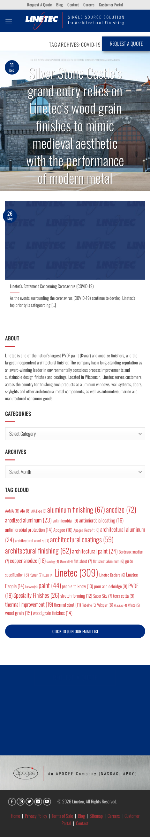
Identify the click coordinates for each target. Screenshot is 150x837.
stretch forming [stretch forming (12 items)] (76, 595)
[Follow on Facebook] (12, 802)
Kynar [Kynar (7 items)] (36, 575)
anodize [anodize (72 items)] (121, 509)
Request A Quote (39, 5)
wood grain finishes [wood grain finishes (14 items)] (52, 613)
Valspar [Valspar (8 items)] (105, 605)
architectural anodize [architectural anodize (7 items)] (32, 541)
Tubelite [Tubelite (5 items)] (89, 605)
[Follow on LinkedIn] (38, 802)
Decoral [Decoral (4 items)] (66, 561)
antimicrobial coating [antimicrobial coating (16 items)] (101, 520)
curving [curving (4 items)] (53, 561)
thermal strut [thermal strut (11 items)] (67, 604)
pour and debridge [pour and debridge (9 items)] (110, 586)
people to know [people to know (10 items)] (77, 586)
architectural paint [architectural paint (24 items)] (95, 551)
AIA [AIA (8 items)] (25, 510)
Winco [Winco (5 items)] (134, 605)
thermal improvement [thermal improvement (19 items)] (29, 604)
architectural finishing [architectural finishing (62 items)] (38, 550)
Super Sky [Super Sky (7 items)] (102, 596)
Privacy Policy (36, 815)
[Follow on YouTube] (47, 802)
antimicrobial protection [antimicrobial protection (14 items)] (28, 529)
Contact (73, 5)
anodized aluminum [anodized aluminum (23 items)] (28, 520)
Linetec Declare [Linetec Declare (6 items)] (112, 575)
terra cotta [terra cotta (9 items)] (123, 596)
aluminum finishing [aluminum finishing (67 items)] (76, 509)
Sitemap (96, 815)
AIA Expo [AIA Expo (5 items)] (38, 511)
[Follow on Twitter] (30, 802)
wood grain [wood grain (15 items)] (18, 613)
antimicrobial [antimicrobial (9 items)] (65, 520)
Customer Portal (111, 5)
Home (15, 815)
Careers (88, 5)
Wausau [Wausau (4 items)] (120, 605)
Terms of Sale (62, 815)
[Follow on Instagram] (21, 802)
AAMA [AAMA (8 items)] (12, 510)
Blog (59, 5)
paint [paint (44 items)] (50, 585)
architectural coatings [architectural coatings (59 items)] (82, 539)
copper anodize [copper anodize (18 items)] (28, 560)
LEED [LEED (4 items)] (48, 575)
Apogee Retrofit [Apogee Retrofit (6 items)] (86, 530)
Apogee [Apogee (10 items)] (62, 529)
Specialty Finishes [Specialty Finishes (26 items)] (36, 595)
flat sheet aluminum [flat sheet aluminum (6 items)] (108, 561)
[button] (8, 21)
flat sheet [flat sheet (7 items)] (83, 561)
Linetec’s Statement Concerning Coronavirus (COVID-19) (52, 286)
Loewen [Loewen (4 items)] (31, 586)
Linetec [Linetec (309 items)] (76, 572)
